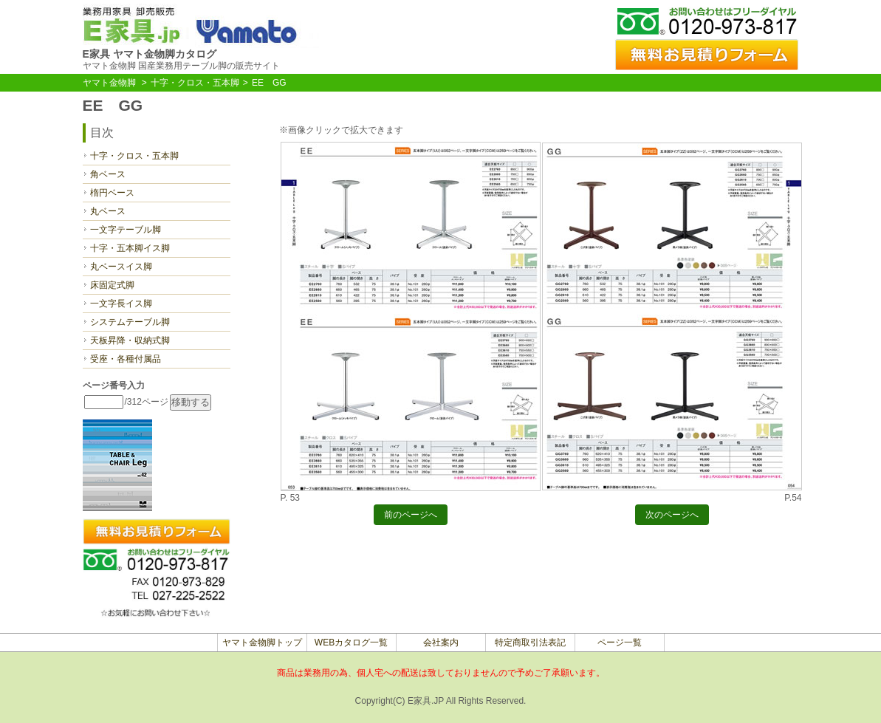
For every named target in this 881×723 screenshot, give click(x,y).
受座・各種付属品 (125, 359)
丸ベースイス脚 (121, 266)
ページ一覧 (619, 642)
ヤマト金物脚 (109, 83)
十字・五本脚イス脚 (130, 248)
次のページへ (672, 517)
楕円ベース (112, 193)
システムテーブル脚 (130, 322)
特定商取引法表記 (530, 642)
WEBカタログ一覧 (351, 642)
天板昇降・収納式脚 (130, 340)
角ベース (108, 174)
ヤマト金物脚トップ (262, 642)
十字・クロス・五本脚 (195, 83)
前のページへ (410, 517)
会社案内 (441, 642)
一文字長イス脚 (121, 303)
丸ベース (108, 211)
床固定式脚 (112, 285)
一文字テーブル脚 (125, 230)
